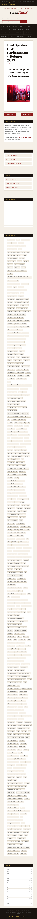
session (16, 762)
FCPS (9, 441)
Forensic (10, 450)
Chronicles (21, 375)
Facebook (4, 4)
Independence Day (12, 520)
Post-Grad (28, 33)
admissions (25, 284)
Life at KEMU (11, 594)
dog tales (16, 404)
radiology (21, 737)
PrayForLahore (27, 716)
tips (9, 814)
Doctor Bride (11, 401)
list (24, 594)
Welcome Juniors (17, 844)
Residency (23, 743)
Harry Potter (11, 493)
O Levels (22, 649)
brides (9, 360)
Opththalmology (12, 658)
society (23, 768)
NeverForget (11, 645)
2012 (8, 898)
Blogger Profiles (12, 351)
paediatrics (24, 667)
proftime (24, 731)
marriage (27, 603)
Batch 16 (18, 326)
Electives (4, 36)
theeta (22, 807)
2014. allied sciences (14, 252)
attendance (20, 320)
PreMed (28, 29)
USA (23, 826)
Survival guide (12, 801)
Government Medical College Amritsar (18, 468)
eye (8, 438)
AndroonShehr (24, 305)
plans (24, 704)
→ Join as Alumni (11, 159)
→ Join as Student (11, 155)
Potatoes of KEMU (12, 713)
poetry (20, 707)
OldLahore (10, 655)
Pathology (10, 682)
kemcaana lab (27, 548)
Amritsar (10, 302)
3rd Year (30, 26)
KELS (9, 545)
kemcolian (16, 551)
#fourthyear (11, 240)
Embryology (18, 422)
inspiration (11, 523)
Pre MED (21, 719)
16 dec (14, 243)
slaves (24, 765)
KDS (27, 539)
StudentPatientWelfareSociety (16, 789)
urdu (23, 823)
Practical (22, 713)
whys (18, 850)
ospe (18, 664)
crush (20, 392)
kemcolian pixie (12, 554)
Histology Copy (19, 502)
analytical (18, 302)
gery (9, 459)
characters (11, 372)
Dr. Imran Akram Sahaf (14, 413)
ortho (21, 661)
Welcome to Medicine (13, 847)
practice (18, 716)
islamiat (15, 529)
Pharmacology (23, 691)
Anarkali (25, 302)
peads (9, 685)
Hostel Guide (25, 505)
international (20, 523)
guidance (10, 477)
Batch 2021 (26, 326)
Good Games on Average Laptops (16, 465)
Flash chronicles (20, 447)
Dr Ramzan (24, 407)
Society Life (11, 771)
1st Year (15, 26)
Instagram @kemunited (12, 183)
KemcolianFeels (23, 554)
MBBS (23, 609)
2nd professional (12, 258)
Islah (9, 529)
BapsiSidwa (11, 326)
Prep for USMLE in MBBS (14, 725)
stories (27, 783)
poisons (10, 710)
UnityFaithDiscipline (14, 823)
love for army (15, 597)
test (17, 804)
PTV (29, 731)
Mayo (9, 609)
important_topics (12, 517)
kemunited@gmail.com (10, 2)
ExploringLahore (12, 435)
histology (10, 502)
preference (19, 722)
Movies (9, 639)
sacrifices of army (13, 756)
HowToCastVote (11, 511)
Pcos (24, 682)
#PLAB (9, 243)
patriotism (18, 682)
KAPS (22, 535)
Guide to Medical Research (15, 483)
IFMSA (23, 514)
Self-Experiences (20, 759)
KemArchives (11, 548)
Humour (24, 511)
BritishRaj (26, 360)
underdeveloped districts (15, 820)
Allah (22, 293)
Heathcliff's (23, 496)
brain (17, 357)
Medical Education (13, 621)
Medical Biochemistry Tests (15, 618)
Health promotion (12, 496)
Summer (24, 795)
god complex (11, 462)
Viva (26, 835)
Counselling (24, 389)
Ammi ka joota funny (22, 299)
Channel (18, 369)
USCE (27, 826)
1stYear (10, 249)
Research (21, 740)
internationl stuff (13, 526)
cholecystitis (11, 375)
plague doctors (12, 704)
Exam (17, 428)
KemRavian (10, 563)
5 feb (23, 267)
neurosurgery (20, 642)
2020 (8, 880)
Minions (22, 633)
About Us (28, 36)
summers (20, 798)
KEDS (10, 63)
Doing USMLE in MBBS (13, 407)
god (22, 459)
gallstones (26, 453)
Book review (11, 357)
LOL (8, 597)
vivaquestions (11, 838)
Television (11, 804)
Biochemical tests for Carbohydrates (18, 336)
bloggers (21, 351)
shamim (22, 762)
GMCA (18, 459)
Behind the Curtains (13, 333)
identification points (14, 514)
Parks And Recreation (24, 673)
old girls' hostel (21, 652)
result (19, 749)
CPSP (15, 392)
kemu (24, 563)
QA (14, 734)
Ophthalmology (26, 655)
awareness (10, 323)
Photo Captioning (12, 694)
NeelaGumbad (22, 639)
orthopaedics (11, 664)
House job (27, 508)
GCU (8, 456)
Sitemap (17, 916)
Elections (14, 419)
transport (23, 814)
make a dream (19, 603)
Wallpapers (25, 841)
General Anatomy (16, 456)
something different (13, 774)
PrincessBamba (11, 728)
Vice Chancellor (12, 835)
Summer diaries (12, 798)
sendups (10, 762)
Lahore (20, 575)
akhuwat (10, 293)
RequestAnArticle (12, 740)
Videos (20, 835)
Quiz (27, 734)
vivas (19, 838)
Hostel (17, 505)
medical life (23, 621)
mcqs (24, 612)
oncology (17, 655)
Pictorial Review (20, 701)
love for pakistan (13, 600)
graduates (22, 471)
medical (17, 615)
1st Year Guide (12, 246)
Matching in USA (26, 606)
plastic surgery (12, 707)
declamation (17, 395)
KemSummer (18, 563)
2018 (8, 885)
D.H (25, 392)
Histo (13, 499)
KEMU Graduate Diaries (14, 566)
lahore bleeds (11, 578)
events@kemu (11, 428)
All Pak (16, 293)
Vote (24, 838)
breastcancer (25, 357)
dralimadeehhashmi (13, 416)
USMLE (8, 26)
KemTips (12, 36)
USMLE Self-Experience (14, 832)
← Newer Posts (10, 114)
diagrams (13, 398)
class (27, 375)
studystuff (11, 795)
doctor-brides (21, 401)
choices (28, 372)
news (9, 649)
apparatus (10, 311)
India (20, 520)
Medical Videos (22, 627)
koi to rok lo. (12, 575)
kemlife (19, 560)
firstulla (10, 447)
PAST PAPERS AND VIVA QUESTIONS (16, 679)
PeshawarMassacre (12, 691)
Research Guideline (13, 743)
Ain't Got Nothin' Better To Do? (17, 290)
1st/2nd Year (21, 246)
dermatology (26, 395)
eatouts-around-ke (25, 416)
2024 (8, 873)
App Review (24, 308)
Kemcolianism (11, 557)
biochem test (24, 333)
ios (29, 526)
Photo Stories (23, 694)
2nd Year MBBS (11, 261)
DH (8, 398)
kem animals (15, 545)
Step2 (14, 780)
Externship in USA (24, 435)
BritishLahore (17, 360)
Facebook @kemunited (12, 179)
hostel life (11, 508)
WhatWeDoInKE (11, 850)
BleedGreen (18, 348)
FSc (15, 453)
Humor (19, 511)
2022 (8, 876)
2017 (8, 887)
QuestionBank (20, 734)
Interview (23, 526)
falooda (20, 438)
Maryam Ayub (11, 606)
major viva (11, 603)
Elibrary (10, 422)
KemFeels (19, 557)
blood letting (19, 354)
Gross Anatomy (22, 474)
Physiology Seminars (21, 697)
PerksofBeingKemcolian (14, 688)
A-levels (10, 273)
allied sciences (12, 296)
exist (17, 432)
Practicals (11, 716)
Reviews (25, 749)
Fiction (20, 441)
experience (24, 432)
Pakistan (10, 670)
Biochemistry (11, 345)
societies (16, 768)
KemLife (20, 29)
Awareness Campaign (20, 323)
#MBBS (17, 240)
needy (15, 639)
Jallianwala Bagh (24, 529)
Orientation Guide (13, 661)
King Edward (18, 569)
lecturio (23, 581)
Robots (20, 752)
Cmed (9, 381)
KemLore (3, 33)
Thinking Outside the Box (15, 811)
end (24, 422)
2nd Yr (19, 261)
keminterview (11, 560)
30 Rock (25, 261)
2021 (8, 878)
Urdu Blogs (11, 826)
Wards (9, 844)
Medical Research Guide (14, 624)
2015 (23, 252)
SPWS (24, 777)
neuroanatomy (11, 642)
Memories (10, 633)
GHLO (13, 459)
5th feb (10, 270)
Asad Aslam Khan (18, 317)
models (19, 636)
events (26, 425)
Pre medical (11, 722)
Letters (10, 590)
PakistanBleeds (12, 673)
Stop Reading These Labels (15, 783)
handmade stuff (20, 490)
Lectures (11, 33)
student (15, 786)
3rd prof (10, 264)
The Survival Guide (13, 807)
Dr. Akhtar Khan (12, 410)
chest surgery (20, 372)
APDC (17, 308)
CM (25, 378)
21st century (11, 255)
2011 (8, 901)
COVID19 (10, 392)
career (17, 366)
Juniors (10, 532)
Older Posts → (27, 114)
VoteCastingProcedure (14, 841)
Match (17, 606)
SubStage (18, 795)
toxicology (15, 814)
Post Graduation (18, 710)
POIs (26, 707)
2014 (20, 249)
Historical (11, 505)
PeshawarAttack (26, 688)
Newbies (28, 645)
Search (23, 22)
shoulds (28, 762)
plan (19, 704)
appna (9, 314)
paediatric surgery (13, 667)
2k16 (25, 255)
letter (25, 587)
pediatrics (16, 685)
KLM (26, 572)
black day (10, 348)
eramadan (10, 425)
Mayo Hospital (16, 609)
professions (11, 731)
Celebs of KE (25, 366)
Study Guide (11, 792)
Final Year (12, 29)
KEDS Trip (15, 542)
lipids (19, 594)
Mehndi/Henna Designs (21, 630)
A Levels (23, 270)
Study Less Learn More (22, 792)
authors (27, 320)
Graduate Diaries (12, 471)
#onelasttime (25, 240)
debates (10, 395)
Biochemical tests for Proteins (16, 339)
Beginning (19, 329)
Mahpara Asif (23, 600)
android (16, 305)
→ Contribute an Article (13, 163)
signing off (11, 765)
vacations (25, 832)
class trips (19, 378)
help (9, 499)
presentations (27, 725)
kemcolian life (25, 551)
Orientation (21, 658)
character (25, 369)
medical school (12, 627)
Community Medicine (13, 389)
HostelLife (19, 508)
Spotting (18, 777)
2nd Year (23, 26)
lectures (16, 581)
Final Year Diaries (13, 444)
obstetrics (11, 652)
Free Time (17, 450)
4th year (17, 267)
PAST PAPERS (25, 676)
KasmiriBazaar (20, 539)
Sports (23, 774)
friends (10, 453)
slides (9, 768)
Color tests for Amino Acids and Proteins (17, 385)
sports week (11, 777)
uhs (21, 817)
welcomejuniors (25, 847)
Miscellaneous (11, 636)
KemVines (10, 569)
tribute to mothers (13, 817)
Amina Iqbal (11, 299)
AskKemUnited (11, 320)
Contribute (20, 36)
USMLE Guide (26, 829)
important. (22, 517)
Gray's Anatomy (12, 474)
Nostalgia (15, 649)
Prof (28, 728)
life (20, 590)
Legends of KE (11, 584)
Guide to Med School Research (16, 480)
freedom (24, 450)
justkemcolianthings (19, 532)
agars (15, 287)
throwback (27, 811)
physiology (11, 697)
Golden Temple (20, 462)
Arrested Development (19, 314)
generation (26, 456)
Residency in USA (12, 746)
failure (14, 438)
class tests (11, 378)
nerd (29, 639)
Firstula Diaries (25, 444)
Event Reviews (18, 425)
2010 (8, 903)
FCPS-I (14, 441)
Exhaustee (23, 428)
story (9, 786)
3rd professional (19, 264)
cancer (21, 363)
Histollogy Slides (23, 499)
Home (2, 26)
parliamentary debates (14, 676)
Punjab (9, 734)
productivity (21, 728)
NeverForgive (20, 645)
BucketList (11, 363)
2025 (8, 871)
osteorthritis (25, 664)
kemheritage (27, 557)
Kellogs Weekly (24, 542)
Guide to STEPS (12, 487)
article (10, 317)
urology (18, 826)
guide (16, 477)
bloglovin (10, 354)
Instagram (12, 4)
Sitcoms (18, 765)
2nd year (21, 258)
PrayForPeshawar (12, 719)
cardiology (11, 366)
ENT (28, 422)
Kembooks (18, 548)
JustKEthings (11, 535)
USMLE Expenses (17, 829)
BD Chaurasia (11, 329)
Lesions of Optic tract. (14, 587)
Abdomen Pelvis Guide (14, 284)
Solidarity (20, 771)
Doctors (10, 404)
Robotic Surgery (12, 752)
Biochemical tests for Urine (16, 342)
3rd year (10, 267)
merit (16, 633)
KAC (18, 535)
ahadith (21, 287)
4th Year (4, 29)
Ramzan (27, 737)
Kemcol (9, 551)
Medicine (10, 630)
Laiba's (10, 581)
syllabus (20, 801)
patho (29, 679)
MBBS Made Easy (12, 612)
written (10, 853)
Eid (8, 419)
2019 (8, 882)
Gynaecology (21, 487)
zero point (23, 853)
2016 (28, 252)
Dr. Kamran (25, 413)
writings (24, 850)
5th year (16, 270)
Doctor (20, 398)
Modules (25, 636)
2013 (15, 249)
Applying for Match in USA (22, 311)
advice (9, 287)
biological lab (21, 345)
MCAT (19, 612)
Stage (9, 780)
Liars (15, 590)
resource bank (11, 749)
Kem (18, 13)
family (26, 438)
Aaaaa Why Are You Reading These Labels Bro (19, 277)
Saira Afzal (24, 756)
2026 (8, 869)
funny (19, 453)
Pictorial (19, 33)
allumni (21, 296)
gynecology (11, 490)
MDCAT (29, 612)
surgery (27, 798)
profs (17, 731)
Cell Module (11, 369)
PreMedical (28, 722)
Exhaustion (11, 432)
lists (29, 594)
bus (17, 363)
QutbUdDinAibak (12, 737)
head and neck (21, 493)
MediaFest (10, 615)
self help (10, 759)
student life (22, 786)
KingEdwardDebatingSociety (15, 572)
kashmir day (11, 539)
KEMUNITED (25, 566)
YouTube (16, 853)
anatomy (10, 305)
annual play (11, 308)
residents (22, 746)
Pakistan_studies (19, 670)
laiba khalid (21, 578)
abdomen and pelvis (13, 281)
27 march (19, 255)
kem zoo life (24, 545)
